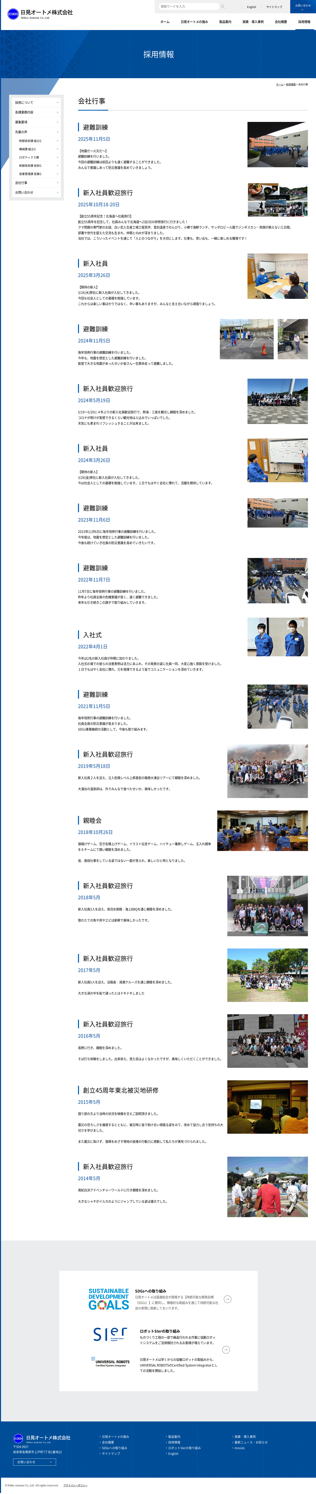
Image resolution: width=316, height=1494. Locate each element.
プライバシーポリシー (75, 1486)
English (251, 7)
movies (240, 1449)
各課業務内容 (24, 112)
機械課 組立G (27, 149)
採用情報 (304, 21)
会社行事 (21, 182)
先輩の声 (21, 132)
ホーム (164, 21)
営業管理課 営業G (30, 174)
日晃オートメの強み (194, 21)
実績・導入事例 (253, 21)
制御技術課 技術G (30, 165)
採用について (24, 102)
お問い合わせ (303, 5)
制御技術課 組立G (30, 141)
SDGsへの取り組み (114, 1449)
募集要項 (21, 122)
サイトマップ (274, 7)
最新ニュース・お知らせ (251, 1443)
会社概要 (281, 21)
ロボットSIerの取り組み (184, 1449)
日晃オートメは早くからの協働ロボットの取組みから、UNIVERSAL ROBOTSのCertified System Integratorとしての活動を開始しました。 (178, 1365)
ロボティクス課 (29, 157)
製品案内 (225, 21)
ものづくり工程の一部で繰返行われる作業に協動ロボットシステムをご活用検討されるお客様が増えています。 (177, 1337)
